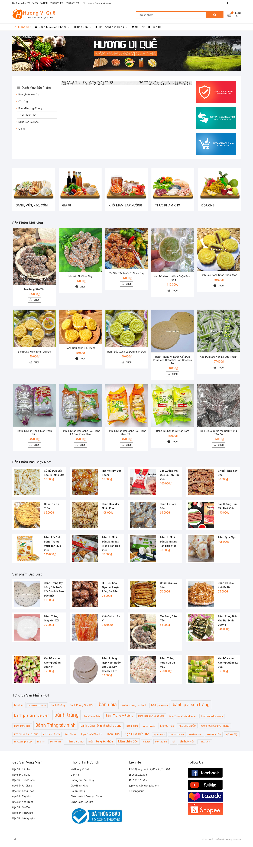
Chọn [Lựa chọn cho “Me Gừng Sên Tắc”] (37, 300)
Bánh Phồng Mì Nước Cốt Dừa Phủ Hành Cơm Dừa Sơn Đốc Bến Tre (172, 360)
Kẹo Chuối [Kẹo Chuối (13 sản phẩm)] (70, 734)
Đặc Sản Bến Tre (21, 769)
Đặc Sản (84, 27)
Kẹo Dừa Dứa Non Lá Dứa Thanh (218, 357)
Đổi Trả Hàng (78, 791)
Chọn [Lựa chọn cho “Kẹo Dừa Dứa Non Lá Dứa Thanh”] (221, 368)
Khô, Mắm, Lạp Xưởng (30, 108)
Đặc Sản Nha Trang (22, 802)
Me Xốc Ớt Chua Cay (80, 276)
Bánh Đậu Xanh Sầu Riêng (80, 348)
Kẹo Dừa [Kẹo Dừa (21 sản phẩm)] (113, 734)
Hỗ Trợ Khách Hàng (113, 27)
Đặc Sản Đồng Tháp (23, 791)
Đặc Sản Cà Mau (21, 775)
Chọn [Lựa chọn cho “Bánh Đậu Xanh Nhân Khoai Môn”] (221, 286)
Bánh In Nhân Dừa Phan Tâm (172, 431)
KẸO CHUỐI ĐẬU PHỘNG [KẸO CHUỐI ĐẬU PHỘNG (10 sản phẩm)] (26, 734)
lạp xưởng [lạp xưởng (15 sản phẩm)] (232, 734)
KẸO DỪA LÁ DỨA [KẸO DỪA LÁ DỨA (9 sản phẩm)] (51, 734)
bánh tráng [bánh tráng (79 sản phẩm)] (66, 715)
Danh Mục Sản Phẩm (54, 27)
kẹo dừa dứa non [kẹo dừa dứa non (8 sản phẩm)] (177, 735)
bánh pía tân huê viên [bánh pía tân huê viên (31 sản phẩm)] (31, 716)
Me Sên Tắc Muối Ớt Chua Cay (126, 273)
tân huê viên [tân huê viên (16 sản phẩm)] (187, 742)
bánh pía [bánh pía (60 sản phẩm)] (108, 705)
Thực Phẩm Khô (27, 115)
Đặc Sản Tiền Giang (23, 813)
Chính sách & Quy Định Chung (87, 796)
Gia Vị (21, 128)
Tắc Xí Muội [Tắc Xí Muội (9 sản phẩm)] (204, 742)
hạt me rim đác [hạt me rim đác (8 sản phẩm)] (149, 726)
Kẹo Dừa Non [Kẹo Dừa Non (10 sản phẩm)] (195, 734)
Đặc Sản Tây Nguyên (23, 818)
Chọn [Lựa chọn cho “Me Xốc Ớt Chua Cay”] (83, 287)
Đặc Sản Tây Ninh (21, 796)
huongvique (136, 791)
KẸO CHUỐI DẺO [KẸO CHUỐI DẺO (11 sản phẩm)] (187, 726)
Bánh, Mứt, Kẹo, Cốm (29, 94)
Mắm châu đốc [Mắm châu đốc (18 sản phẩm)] (128, 742)
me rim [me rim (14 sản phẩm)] (41, 742)
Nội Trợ (140, 27)
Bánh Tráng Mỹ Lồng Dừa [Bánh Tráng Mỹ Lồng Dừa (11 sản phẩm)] (151, 716)
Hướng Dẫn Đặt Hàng (82, 780)
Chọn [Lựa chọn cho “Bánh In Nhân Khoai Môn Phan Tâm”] (37, 445)
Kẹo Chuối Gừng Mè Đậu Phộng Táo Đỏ (218, 433)
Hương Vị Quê (39, 13)
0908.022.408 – (57, 3)
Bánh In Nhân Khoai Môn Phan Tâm (34, 433)
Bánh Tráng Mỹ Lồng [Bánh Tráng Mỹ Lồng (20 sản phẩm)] (119, 716)
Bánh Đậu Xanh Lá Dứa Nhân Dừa (126, 352)
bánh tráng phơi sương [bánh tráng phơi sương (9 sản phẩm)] (212, 716)
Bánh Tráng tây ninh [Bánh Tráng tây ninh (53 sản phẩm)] (55, 725)
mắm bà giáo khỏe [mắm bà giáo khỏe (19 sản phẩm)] (100, 742)
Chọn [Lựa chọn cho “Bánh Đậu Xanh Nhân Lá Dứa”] (37, 362)
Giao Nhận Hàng (79, 786)
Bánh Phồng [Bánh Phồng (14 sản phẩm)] (58, 705)
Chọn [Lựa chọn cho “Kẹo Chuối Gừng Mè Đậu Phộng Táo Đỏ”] (221, 445)
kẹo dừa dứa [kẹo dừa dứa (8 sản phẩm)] (159, 735)
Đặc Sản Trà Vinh (21, 807)
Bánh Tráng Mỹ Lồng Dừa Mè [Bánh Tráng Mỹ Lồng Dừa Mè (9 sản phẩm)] (182, 716)
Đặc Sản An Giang (22, 786)
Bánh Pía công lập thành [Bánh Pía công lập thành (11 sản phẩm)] (134, 705)
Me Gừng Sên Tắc (34, 289)
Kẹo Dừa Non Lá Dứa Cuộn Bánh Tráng (172, 278)
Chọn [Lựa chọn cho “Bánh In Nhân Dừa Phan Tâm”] (175, 442)
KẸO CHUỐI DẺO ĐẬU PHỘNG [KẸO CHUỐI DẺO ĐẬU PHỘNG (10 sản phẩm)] (215, 726)
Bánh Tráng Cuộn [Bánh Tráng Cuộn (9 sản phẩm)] (92, 716)
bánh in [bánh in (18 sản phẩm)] (19, 705)
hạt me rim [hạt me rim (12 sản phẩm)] (132, 726)
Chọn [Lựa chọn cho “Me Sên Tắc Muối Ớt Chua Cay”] (129, 284)
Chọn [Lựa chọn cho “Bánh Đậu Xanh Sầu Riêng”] (83, 359)
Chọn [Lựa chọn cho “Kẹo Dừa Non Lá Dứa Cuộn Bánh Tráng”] (175, 290)
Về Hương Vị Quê (80, 769)
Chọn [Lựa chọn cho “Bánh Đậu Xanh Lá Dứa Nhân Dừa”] (129, 362)
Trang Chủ (24, 27)
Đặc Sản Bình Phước (23, 780)
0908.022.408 (138, 775)
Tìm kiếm (214, 14)
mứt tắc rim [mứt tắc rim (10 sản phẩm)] (161, 742)
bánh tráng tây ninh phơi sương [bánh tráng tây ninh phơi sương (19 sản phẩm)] (101, 726)
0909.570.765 (138, 780)
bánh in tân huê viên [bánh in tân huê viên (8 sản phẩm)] (37, 706)
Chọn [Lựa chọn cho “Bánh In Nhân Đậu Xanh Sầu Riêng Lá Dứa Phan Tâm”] (83, 445)
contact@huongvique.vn (97, 3)
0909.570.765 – (73, 3)
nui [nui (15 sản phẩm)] (173, 742)
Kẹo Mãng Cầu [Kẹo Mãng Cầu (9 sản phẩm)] (214, 734)
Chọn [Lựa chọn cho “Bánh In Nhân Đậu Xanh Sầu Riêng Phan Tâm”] (129, 445)
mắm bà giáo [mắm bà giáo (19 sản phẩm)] (74, 742)
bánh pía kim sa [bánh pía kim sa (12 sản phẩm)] (159, 705)
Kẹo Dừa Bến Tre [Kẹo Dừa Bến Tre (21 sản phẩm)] (137, 734)
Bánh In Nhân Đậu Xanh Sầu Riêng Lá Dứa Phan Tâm (80, 433)
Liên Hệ (157, 27)
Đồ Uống (23, 101)
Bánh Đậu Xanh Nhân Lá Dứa (34, 352)
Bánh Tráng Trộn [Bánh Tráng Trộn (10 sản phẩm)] (22, 726)
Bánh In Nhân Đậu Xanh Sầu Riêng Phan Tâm (126, 433)
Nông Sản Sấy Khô (28, 121)
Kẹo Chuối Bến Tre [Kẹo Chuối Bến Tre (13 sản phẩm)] (91, 734)
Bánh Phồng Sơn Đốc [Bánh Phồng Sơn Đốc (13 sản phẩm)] (82, 705)
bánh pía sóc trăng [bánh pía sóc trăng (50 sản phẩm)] (191, 704)
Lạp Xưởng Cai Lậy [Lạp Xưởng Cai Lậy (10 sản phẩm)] (23, 742)
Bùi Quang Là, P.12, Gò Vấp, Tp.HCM (30, 3)
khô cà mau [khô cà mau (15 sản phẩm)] (167, 726)
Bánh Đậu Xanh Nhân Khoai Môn (218, 275)
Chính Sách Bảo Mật (82, 802)
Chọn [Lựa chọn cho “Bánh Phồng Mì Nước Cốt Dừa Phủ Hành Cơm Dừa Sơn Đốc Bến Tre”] (175, 374)
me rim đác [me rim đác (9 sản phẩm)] (55, 742)
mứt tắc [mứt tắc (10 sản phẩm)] (146, 742)
